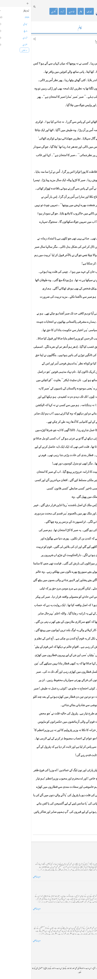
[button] (3, 38)
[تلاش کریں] (3, 6)
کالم (49, 11)
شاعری (40, 11)
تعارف (58, 11)
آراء (31, 11)
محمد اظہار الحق (76, 11)
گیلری (22, 11)
